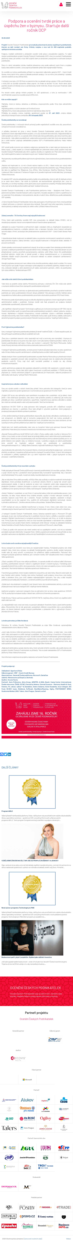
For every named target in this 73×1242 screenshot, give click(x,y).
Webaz (68, 1239)
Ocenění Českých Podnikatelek (18, 45)
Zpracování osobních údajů (33, 1239)
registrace (16, 657)
